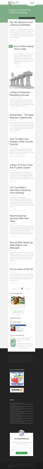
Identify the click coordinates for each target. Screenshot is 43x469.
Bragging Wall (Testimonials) (17, 407)
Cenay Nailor (10, 467)
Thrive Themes (25, 465)
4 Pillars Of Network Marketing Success (20, 93)
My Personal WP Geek (15, 410)
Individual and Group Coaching (17, 412)
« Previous (14, 288)
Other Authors (19, 27)
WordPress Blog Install (16, 414)
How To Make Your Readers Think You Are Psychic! (21, 142)
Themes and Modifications (16, 419)
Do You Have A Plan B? (21, 269)
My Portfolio (13, 405)
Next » (29, 288)
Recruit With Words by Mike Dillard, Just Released (21, 245)
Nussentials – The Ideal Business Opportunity (22, 116)
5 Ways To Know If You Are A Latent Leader (21, 166)
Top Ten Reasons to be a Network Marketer (21, 23)
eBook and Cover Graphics (16, 417)
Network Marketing (13, 27)
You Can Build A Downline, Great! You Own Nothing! (20, 190)
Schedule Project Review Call (17, 402)
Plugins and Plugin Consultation (17, 422)
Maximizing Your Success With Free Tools (19, 218)
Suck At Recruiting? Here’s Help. (24, 47)
